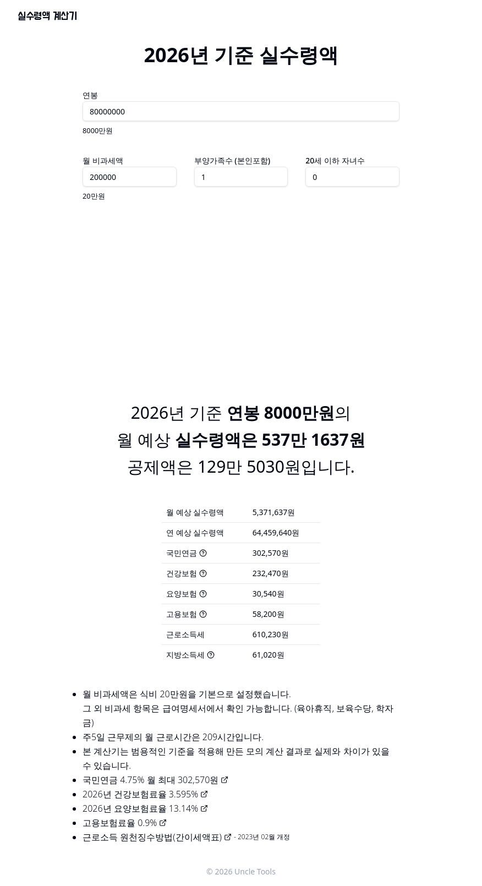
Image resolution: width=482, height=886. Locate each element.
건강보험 (186, 573)
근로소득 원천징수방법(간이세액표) (157, 837)
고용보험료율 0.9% (125, 823)
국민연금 (186, 553)
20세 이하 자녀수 (334, 160)
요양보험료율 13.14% (161, 808)
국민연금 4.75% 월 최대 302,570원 (155, 780)
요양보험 (186, 593)
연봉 (90, 95)
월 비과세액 (103, 160)
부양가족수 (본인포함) (232, 160)
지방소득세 (190, 654)
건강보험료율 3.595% (161, 794)
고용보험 (186, 614)
